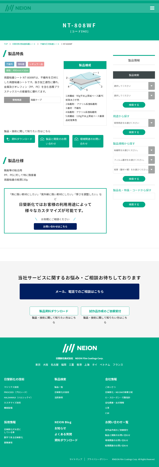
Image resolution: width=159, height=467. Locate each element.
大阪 (45, 364)
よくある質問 (63, 434)
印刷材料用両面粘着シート (24, 44)
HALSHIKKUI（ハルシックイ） (18, 397)
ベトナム (105, 364)
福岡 (63, 364)
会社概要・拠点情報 (114, 402)
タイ (94, 364)
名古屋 (55, 364)
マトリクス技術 (11, 387)
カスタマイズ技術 (12, 402)
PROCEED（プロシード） (16, 392)
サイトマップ (76, 459)
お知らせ (60, 428)
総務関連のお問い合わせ (116, 445)
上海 (86, 364)
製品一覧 (59, 387)
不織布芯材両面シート (50, 44)
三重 (71, 364)
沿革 (107, 407)
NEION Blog (63, 422)
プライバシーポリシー (97, 459)
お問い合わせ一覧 (116, 422)
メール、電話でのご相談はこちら (79, 291)
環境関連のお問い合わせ (90, 141)
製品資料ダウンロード (53, 311)
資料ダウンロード (22, 139)
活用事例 (59, 397)
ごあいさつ (110, 387)
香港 (79, 364)
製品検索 (60, 379)
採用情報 (10, 422)
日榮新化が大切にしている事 (12, 431)
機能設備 (8, 407)
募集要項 (8, 442)
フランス (118, 364)
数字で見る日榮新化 (13, 437)
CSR (107, 413)
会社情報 (111, 379)
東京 (37, 364)
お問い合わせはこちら (55, 226)
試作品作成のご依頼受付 (105, 311)
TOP (6, 44)
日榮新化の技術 (14, 379)
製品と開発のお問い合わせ (56, 141)
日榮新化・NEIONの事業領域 (119, 392)
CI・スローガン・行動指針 (117, 397)
